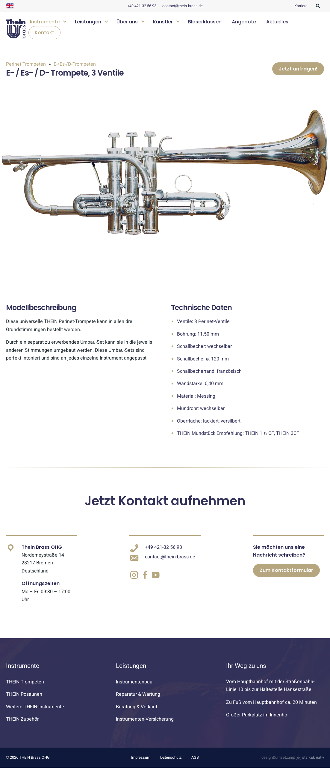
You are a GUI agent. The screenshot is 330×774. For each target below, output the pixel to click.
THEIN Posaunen (24, 700)
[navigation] (174, 28)
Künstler (163, 21)
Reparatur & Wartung (138, 700)
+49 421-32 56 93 (141, 6)
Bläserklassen (205, 21)
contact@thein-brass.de (182, 6)
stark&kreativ (310, 764)
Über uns (127, 21)
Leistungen (88, 21)
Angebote (244, 21)
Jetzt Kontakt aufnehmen (165, 507)
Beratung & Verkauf (137, 713)
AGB (195, 764)
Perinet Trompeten (26, 64)
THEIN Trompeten (25, 688)
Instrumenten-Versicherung (145, 725)
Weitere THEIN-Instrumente (35, 713)
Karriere (301, 6)
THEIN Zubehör (22, 725)
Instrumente (45, 21)
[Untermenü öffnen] (64, 20)
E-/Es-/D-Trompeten (74, 64)
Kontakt (44, 32)
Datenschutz (170, 764)
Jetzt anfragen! (298, 72)
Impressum (140, 764)
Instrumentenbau (134, 688)
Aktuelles (277, 21)
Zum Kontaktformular (286, 576)
